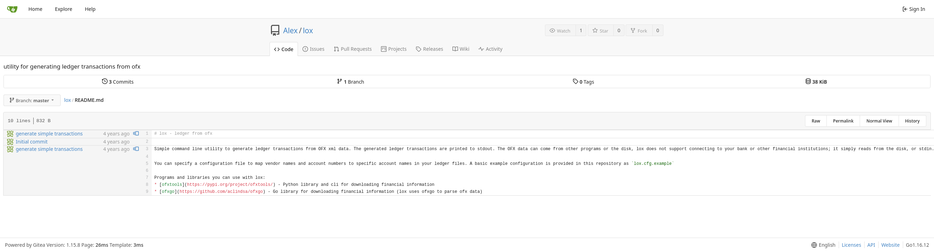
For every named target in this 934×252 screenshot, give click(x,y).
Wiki (461, 49)
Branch (350, 81)
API (871, 244)
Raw (816, 121)
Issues (313, 49)
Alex (290, 30)
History (912, 121)
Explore (63, 9)
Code (283, 49)
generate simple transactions (49, 133)
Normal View (879, 121)
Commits (118, 81)
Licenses (851, 244)
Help (90, 9)
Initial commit (32, 141)
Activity (490, 49)
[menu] (822, 245)
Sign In (914, 9)
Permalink (843, 121)
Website (890, 244)
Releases (429, 49)
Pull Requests (353, 49)
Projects (394, 49)
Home (35, 9)
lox (308, 30)
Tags (583, 81)
